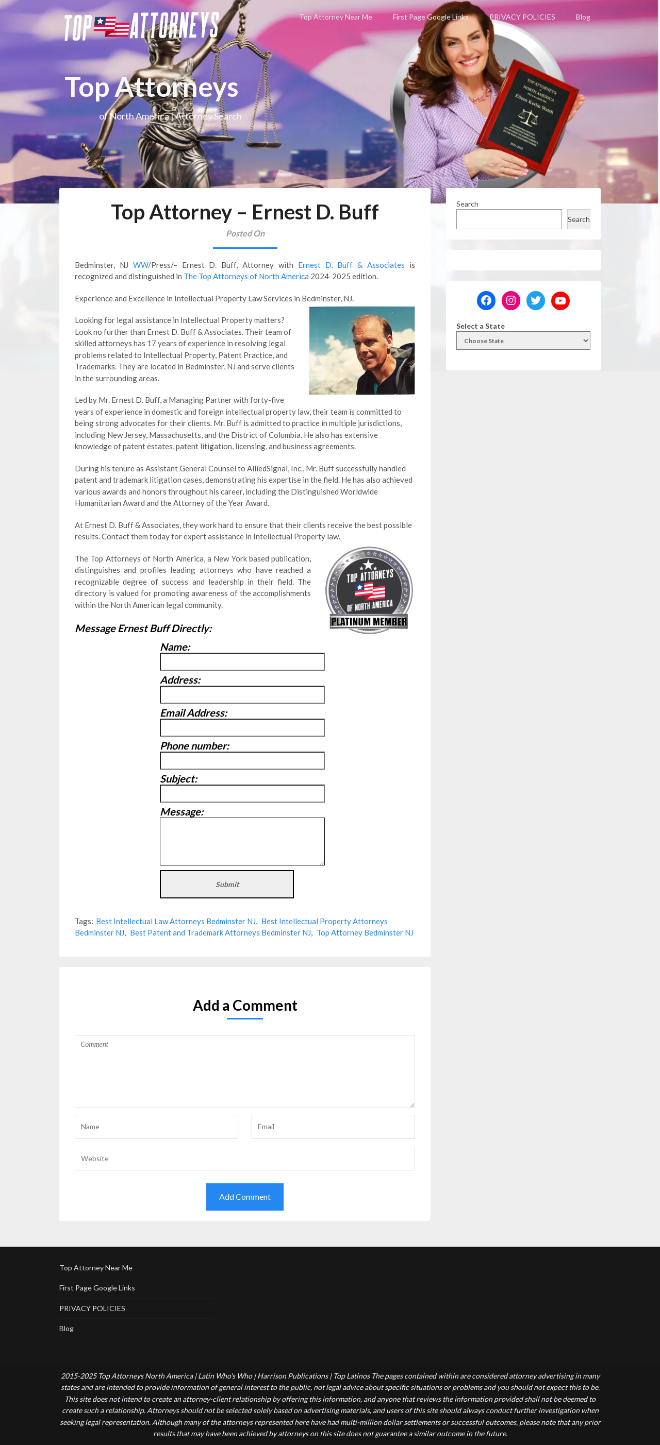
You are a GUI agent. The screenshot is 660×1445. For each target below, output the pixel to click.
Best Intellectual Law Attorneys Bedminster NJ (176, 921)
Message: (181, 811)
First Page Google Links (431, 16)
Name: (175, 646)
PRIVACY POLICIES (522, 16)
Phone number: (194, 745)
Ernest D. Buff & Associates (351, 264)
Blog (583, 16)
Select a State (480, 325)
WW (140, 264)
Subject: (178, 778)
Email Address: (193, 712)
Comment (245, 1071)
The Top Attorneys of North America (246, 276)
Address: (180, 679)
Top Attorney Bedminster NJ (365, 932)
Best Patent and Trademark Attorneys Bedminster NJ (220, 932)
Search (467, 203)
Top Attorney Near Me (335, 16)
